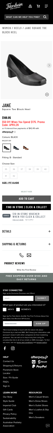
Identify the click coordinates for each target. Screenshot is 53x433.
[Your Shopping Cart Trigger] (38, 6)
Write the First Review (26, 270)
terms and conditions (25, 342)
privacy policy (42, 342)
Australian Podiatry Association (12, 424)
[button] (49, 65)
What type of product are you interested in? (24, 305)
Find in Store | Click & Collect (26, 207)
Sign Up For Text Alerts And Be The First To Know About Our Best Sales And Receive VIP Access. (26, 317)
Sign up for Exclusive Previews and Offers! (19, 293)
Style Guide (8, 401)
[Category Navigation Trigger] (46, 6)
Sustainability (9, 418)
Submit (41, 298)
